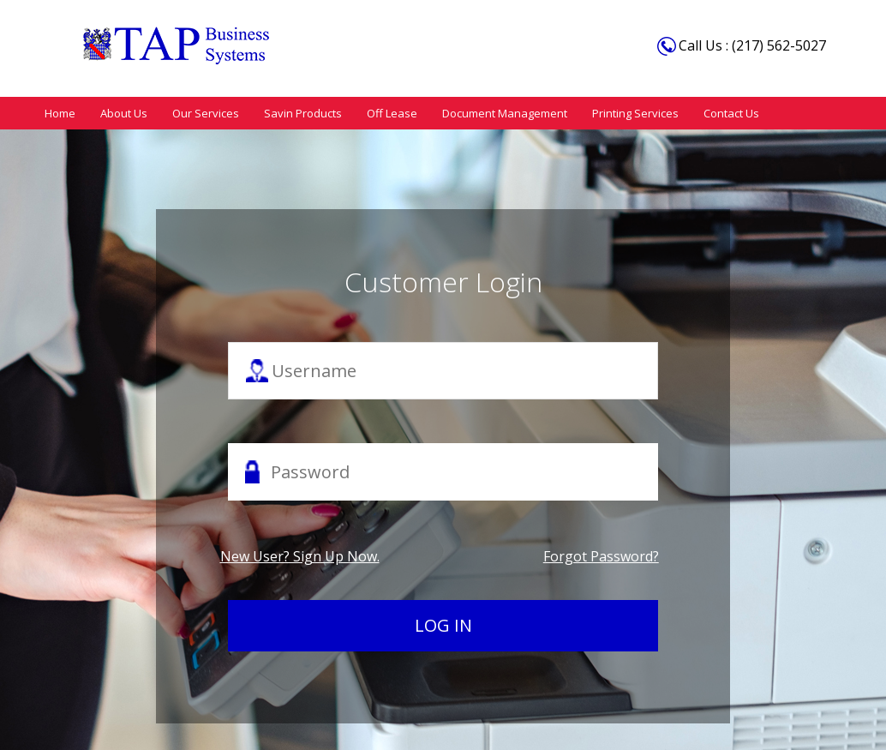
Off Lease (381, 112)
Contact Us (713, 112)
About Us (120, 112)
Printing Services (620, 112)
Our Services (199, 112)
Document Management (491, 112)
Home (59, 112)
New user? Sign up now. (300, 555)
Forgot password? (601, 555)
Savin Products (294, 112)
